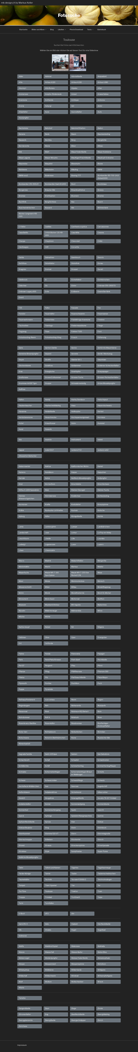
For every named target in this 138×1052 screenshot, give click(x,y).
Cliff (46, 247)
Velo (47, 924)
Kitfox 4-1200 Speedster (29, 490)
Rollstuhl (75, 717)
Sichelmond (76, 792)
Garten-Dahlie (51, 347)
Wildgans (101, 970)
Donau (100, 263)
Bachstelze (23, 128)
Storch (100, 839)
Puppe (21, 689)
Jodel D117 (49, 450)
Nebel (47, 627)
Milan (47, 587)
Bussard (48, 207)
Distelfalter (50, 263)
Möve (100, 610)
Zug (46, 1014)
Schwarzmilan (51, 780)
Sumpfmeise (76, 851)
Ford (99, 331)
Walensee (75, 946)
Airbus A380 (103, 82)
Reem (73, 699)
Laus (47, 532)
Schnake (22, 771)
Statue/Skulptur (25, 827)
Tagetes (74, 867)
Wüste (21, 987)
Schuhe (101, 771)
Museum (22, 604)
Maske (100, 566)
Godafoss (49, 365)
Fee (99, 307)
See (46, 786)
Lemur (74, 532)
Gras (21, 371)
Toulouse (49, 891)
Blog (52, 29)
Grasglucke (50, 371)
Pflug (47, 671)
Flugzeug (22, 331)
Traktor (74, 891)
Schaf (47, 760)
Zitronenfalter (25, 1014)
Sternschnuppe (25, 839)
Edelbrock (23, 279)
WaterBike (102, 952)
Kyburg (22, 516)
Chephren (49, 241)
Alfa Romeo (50, 88)
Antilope (75, 100)
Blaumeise (23, 163)
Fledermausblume (78, 325)
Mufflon (101, 599)
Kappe (74, 472)
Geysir (21, 359)
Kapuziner (102, 472)
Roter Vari (23, 732)
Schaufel (75, 760)
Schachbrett (24, 760)
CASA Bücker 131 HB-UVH (54, 233)
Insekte (48, 439)
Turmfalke (49, 903)
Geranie (74, 353)
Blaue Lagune (24, 157)
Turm (21, 903)
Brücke (101, 196)
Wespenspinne (77, 964)
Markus (74, 566)
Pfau (73, 665)
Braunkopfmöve (78, 190)
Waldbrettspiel (51, 946)
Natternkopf (24, 627)
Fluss (47, 331)
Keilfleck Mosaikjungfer (81, 478)
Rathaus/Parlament (27, 699)
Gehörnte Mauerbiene (107, 347)
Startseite (23, 29)
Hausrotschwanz (105, 405)
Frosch (74, 337)
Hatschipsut (103, 399)
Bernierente (24, 146)
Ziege (73, 1008)
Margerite (102, 560)
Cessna (101, 232)
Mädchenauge (51, 610)
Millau (73, 587)
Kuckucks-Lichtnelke (54, 510)
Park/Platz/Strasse (53, 659)
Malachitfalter (77, 560)
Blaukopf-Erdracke (106, 157)
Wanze (22, 952)
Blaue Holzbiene (104, 152)
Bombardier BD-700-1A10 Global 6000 (108, 176)
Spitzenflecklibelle (26, 821)
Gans (21, 347)
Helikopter (75, 411)
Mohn (21, 593)
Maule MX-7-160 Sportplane (52, 573)
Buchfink (22, 201)
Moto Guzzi (49, 599)
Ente (47, 291)
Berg (73, 140)
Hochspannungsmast (80, 417)
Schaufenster (103, 760)
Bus (72, 201)
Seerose (74, 786)
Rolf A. (47, 717)
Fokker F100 (76, 331)
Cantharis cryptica (79, 226)
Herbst (101, 411)
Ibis (20, 439)
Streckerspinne (78, 845)
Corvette (75, 247)
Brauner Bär (50, 190)
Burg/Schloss (50, 201)
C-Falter (22, 226)
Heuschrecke (50, 417)
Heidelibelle (50, 411)
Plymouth (23, 683)
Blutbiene (23, 169)
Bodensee (49, 175)
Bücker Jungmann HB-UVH (28, 214)
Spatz (73, 810)
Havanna (22, 411)
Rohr (100, 711)
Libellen (62, 29)
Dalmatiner (49, 257)
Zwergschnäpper (78, 1020)
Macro (21, 560)
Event (21, 297)
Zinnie (100, 1008)
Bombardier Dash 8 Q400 (55, 184)
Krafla (47, 504)
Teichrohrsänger (105, 879)
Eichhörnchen (104, 279)
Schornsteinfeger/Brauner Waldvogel (81, 772)
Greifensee (23, 377)
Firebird (101, 319)
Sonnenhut (23, 810)
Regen (100, 699)
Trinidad (48, 897)
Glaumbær (102, 359)
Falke (47, 307)
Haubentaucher (25, 405)
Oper (73, 637)
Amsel (74, 94)
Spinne (101, 816)
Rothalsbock (50, 732)
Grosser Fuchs (77, 377)
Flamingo (49, 325)
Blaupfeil (48, 163)
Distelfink (75, 263)
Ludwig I (22, 544)
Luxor (73, 544)
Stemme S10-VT (51, 833)
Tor (99, 885)
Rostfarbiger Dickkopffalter (104, 724)
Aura (47, 112)
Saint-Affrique (51, 754)
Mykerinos (102, 604)
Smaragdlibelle (77, 798)
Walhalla (101, 946)
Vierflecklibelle (104, 924)
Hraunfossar (50, 423)
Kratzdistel (75, 504)
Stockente (75, 839)
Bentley (48, 140)
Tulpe (100, 897)
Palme (21, 653)
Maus (100, 572)
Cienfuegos (23, 247)
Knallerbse (75, 496)
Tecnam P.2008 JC (78, 879)
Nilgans (101, 627)
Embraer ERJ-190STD (107, 285)
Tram (100, 891)
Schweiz (101, 780)
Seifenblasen (24, 792)
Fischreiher (23, 325)
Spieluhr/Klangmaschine (81, 816)
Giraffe (48, 359)
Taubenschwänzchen (107, 873)
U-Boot (22, 913)
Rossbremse (76, 723)
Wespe (22, 964)
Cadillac (48, 226)
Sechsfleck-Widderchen (29, 786)
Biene (47, 146)
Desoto (101, 257)
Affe (20, 82)
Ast (72, 106)
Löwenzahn (50, 550)
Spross (48, 821)
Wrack (100, 981)
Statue (100, 821)
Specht (101, 810)
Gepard (48, 353)
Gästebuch (101, 29)
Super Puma (103, 851)
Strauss (48, 845)
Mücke (22, 616)
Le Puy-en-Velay (104, 532)
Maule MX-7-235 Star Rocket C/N (80, 573)
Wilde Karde (76, 970)
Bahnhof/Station (78, 128)
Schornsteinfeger (52, 771)
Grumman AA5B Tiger (28, 383)
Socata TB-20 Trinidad (107, 798)
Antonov (101, 100)
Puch (100, 683)
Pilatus (21, 677)
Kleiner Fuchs (103, 490)
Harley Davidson (78, 399)
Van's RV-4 (23, 924)
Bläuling (74, 169)
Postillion (75, 683)
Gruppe (48, 383)
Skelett (22, 798)
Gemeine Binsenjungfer (29, 353)
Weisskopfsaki (104, 958)
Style (47, 851)
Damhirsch (75, 257)
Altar (100, 88)
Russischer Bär (104, 737)
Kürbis (100, 516)
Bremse (22, 196)
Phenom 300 (103, 671)
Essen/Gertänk (104, 291)
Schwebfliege (77, 780)
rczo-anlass (50, 699)
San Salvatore (103, 754)
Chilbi (100, 241)
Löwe (21, 550)
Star (73, 821)
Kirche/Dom (50, 484)
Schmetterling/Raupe (107, 766)
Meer (21, 581)
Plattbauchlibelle (78, 677)
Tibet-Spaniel (51, 885)
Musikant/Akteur (52, 604)
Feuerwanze (103, 313)
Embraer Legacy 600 (27, 291)
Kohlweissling (103, 496)
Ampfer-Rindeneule (53, 94)
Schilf (47, 766)
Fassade (74, 307)
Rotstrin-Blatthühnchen (55, 737)
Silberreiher (103, 792)
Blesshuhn (75, 163)
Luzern (101, 544)
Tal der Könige (25, 873)
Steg (47, 827)
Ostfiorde (49, 643)
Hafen (21, 399)
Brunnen (75, 196)
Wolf (21, 981)
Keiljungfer (102, 478)
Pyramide (49, 689)
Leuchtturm (24, 538)
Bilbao (100, 146)
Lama (21, 526)
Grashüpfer (76, 371)
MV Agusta (75, 604)
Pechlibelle (102, 659)
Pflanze (22, 671)
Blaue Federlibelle (78, 152)
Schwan (22, 780)
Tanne (47, 873)
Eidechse (22, 285)
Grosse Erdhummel (53, 377)
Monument (23, 599)
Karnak (22, 478)
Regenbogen (24, 705)
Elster (73, 285)
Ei (46, 279)
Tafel (21, 867)
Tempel (22, 885)
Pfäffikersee (76, 671)
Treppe (22, 897)
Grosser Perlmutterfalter (108, 377)
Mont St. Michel (104, 593)
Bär (72, 207)
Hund (21, 429)
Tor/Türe (22, 891)
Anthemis (49, 100)
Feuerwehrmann (26, 319)
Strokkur (22, 851)
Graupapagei (103, 371)
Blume (100, 163)
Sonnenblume (103, 804)
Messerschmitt (25, 587)
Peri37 (21, 665)
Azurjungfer (24, 117)
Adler (21, 76)
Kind (20, 484)
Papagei (101, 653)
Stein (73, 827)
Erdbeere (75, 291)
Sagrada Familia (25, 754)
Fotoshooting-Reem (27, 337)
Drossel (74, 269)
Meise (47, 581)
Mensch (101, 581)
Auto (100, 112)
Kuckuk (74, 510)
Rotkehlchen (76, 732)
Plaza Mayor (103, 677)
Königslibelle (76, 516)
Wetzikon (102, 964)
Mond (47, 593)
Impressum (22, 1045)
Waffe (21, 946)
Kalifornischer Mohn (79, 466)
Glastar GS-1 (76, 359)
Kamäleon (49, 472)
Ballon (100, 128)
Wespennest (50, 964)
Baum (73, 134)
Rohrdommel (24, 717)
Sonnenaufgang (78, 804)
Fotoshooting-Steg (53, 337)
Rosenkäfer (50, 723)
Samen (74, 754)
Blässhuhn (49, 169)
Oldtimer (22, 637)
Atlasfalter (23, 112)
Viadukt (74, 924)
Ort (20, 643)
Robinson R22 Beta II (79, 711)
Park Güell (75, 659)
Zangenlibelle (24, 1008)
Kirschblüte (76, 484)
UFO (47, 913)
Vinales (48, 930)
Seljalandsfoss (51, 792)
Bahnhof (48, 128)
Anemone (23, 100)
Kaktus (48, 466)
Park (21, 659)
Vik (20, 930)
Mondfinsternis (77, 593)
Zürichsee (23, 1026)
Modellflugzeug (104, 587)
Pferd (100, 665)
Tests (90, 29)
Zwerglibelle (50, 1020)
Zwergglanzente (26, 1020)
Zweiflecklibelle (78, 1014)
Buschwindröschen (27, 207)
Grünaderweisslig (78, 383)
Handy (47, 399)
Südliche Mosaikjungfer (28, 857)
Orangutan (102, 637)
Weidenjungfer (51, 958)
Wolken (48, 981)
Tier (73, 885)
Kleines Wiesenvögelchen (26, 497)
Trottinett (75, 897)
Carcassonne (103, 226)
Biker (73, 146)
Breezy (101, 190)
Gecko (74, 347)
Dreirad (48, 269)
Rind (47, 711)
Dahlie (21, 257)
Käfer (47, 516)
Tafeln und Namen (52, 867)
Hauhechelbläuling (53, 405)
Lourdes (101, 538)
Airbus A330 (76, 82)
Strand (21, 845)
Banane (22, 134)
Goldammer (76, 365)
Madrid (48, 560)
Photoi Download (76, 29)
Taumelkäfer (24, 879)
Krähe (21, 510)
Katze (47, 478)
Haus (73, 405)
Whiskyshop (24, 970)
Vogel (73, 930)
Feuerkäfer (50, 313)
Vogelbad (101, 930)
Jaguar (21, 450)
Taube (74, 873)
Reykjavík (102, 705)
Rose (100, 717)
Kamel (100, 466)
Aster (100, 106)
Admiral (48, 76)
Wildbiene (49, 970)
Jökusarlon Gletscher (28, 456)
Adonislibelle (76, 76)
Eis (46, 285)
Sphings (48, 816)
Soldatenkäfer (25, 804)
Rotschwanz (24, 737)
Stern (73, 833)
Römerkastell (24, 743)
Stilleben (49, 839)
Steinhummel (24, 833)
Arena (21, 106)
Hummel (101, 423)
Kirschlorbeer (103, 484)
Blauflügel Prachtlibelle (81, 157)
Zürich (100, 1020)
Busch (100, 201)
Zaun (47, 1008)
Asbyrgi (48, 106)
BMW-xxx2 (23, 175)
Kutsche (101, 510)
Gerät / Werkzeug (105, 353)
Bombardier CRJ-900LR (28, 184)
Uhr (72, 913)
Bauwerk (22, 140)
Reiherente (76, 705)
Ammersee (23, 94)
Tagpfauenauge (104, 867)
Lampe (74, 526)
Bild (20, 152)
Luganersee (50, 544)
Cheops (22, 241)
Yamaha (22, 998)
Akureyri (22, 88)
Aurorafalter (76, 112)
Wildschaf (23, 975)
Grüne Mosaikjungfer (106, 383)
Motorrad (75, 599)
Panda (47, 653)
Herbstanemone (26, 417)
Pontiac (48, 683)
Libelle (48, 538)
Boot (73, 184)
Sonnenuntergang (53, 810)
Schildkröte (24, 766)
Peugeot (48, 665)
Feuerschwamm (78, 313)
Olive (47, 637)
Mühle (47, 616)
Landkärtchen (104, 526)
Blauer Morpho (51, 157)
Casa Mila (75, 232)
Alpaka (74, 88)
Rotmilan (101, 732)
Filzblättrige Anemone (80, 319)
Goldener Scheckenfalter (108, 365)
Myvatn (22, 610)
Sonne (47, 804)
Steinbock (102, 827)
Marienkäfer (24, 566)
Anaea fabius (103, 94)
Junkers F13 (76, 450)
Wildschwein (50, 975)
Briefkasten (50, 196)
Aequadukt (102, 76)
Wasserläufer (77, 952)
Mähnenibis (76, 610)
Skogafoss (49, 798)
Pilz (46, 677)
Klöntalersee (50, 496)
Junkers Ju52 (103, 450)
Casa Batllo (23, 232)
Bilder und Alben (39, 29)
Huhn (73, 423)
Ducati (100, 269)
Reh (46, 705)
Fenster (22, 313)
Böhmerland (103, 207)
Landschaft (23, 532)
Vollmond (23, 935)
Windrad (74, 975)
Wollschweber (77, 981)
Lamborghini (50, 526)
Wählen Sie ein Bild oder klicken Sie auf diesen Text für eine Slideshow (69, 50)
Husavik (48, 429)
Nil (72, 627)
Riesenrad (23, 711)
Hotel (21, 423)
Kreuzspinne (103, 504)
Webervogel (24, 958)
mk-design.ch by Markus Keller (17, 2)
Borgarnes (23, 190)
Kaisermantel (24, 466)
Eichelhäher (76, 279)
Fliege (100, 325)
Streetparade (103, 845)
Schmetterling (77, 766)
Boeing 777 (76, 175)
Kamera (22, 472)
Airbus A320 (50, 82)
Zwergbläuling (104, 1014)
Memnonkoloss (77, 581)
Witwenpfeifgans (105, 975)
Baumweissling (104, 134)
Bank (47, 134)
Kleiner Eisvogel (78, 490)
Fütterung (102, 337)
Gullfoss (22, 389)
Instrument (76, 439)
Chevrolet (75, 241)
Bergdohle (102, 140)
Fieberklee (49, 319)
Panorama (75, 653)
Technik (48, 879)
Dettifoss (23, 263)
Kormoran (23, 504)
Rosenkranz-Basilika (27, 723)
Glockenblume (25, 365)
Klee (47, 490)
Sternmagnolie (104, 833)
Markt (47, 566)
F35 (20, 307)
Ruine (73, 737)
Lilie (73, 538)
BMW (100, 169)
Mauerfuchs (24, 572)
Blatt (47, 152)
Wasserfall (49, 952)
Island (100, 439)
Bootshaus (102, 184)
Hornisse (101, 417)
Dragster (22, 269)
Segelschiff (102, 786)
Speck (21, 816)
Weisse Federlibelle (79, 958)
